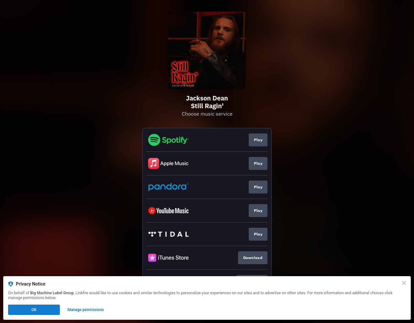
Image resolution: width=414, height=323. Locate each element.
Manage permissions (86, 309)
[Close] (404, 283)
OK (34, 309)
